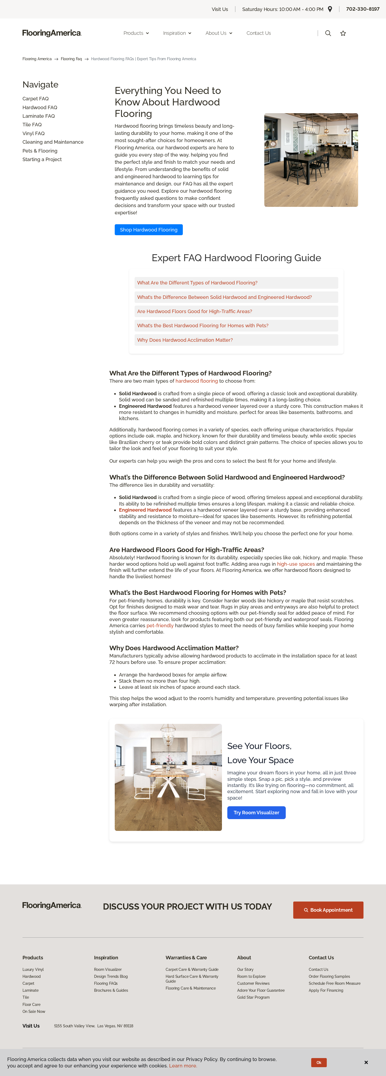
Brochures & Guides (111, 990)
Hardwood (34, 107)
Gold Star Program (253, 997)
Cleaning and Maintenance (53, 142)
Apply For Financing (326, 990)
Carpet (30, 98)
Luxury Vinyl (33, 969)
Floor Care (31, 1004)
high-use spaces (296, 564)
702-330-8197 (363, 9)
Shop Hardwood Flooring (148, 230)
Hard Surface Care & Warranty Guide (192, 978)
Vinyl (28, 133)
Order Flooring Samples (329, 976)
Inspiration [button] (177, 33)
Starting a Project (42, 159)
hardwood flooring (197, 381)
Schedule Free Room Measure (334, 983)
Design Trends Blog (111, 976)
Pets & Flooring (40, 151)
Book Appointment (328, 910)
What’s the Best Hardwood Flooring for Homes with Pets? (203, 325)
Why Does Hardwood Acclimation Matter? (185, 340)
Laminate (33, 116)
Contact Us (259, 33)
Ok (319, 1062)
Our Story (245, 969)
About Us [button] (219, 33)
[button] (328, 33)
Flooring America (37, 59)
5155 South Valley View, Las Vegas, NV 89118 (93, 1026)
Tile (27, 124)
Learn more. (183, 1066)
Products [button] (137, 33)
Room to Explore (251, 976)
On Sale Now (34, 1011)
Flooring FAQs (106, 983)
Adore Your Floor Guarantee (260, 990)
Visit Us (220, 9)
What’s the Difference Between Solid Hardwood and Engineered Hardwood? (224, 297)
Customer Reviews (253, 983)
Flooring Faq (71, 59)
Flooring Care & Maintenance (191, 988)
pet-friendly (160, 625)
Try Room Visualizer (256, 812)
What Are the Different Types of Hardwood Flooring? (197, 283)
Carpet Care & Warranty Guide (192, 969)
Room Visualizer (108, 969)
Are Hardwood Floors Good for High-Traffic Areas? (194, 311)
